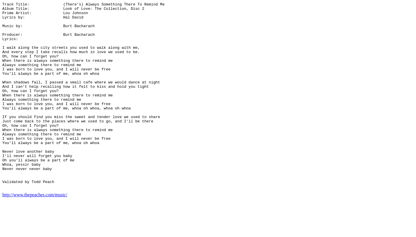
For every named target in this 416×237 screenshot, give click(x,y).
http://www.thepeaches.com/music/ (34, 231)
